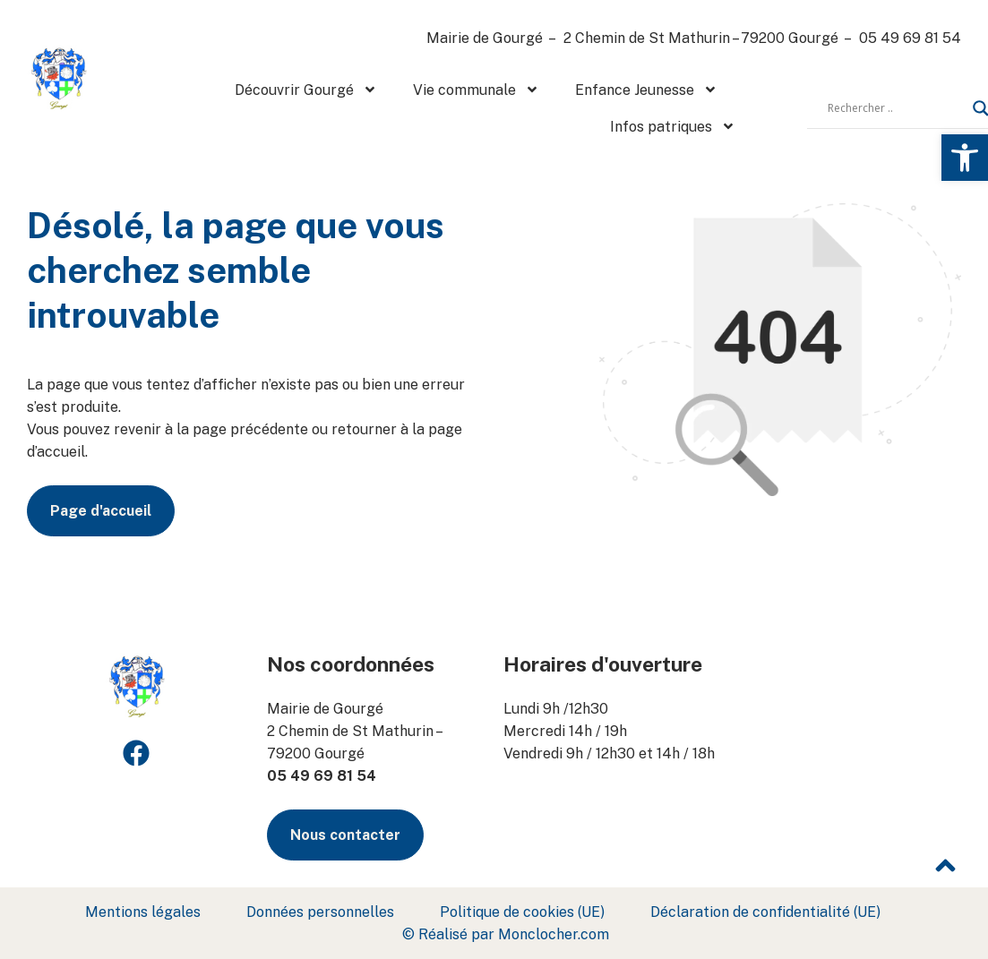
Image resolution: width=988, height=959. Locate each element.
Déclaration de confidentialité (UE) (765, 911)
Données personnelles (320, 911)
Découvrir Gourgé (306, 89)
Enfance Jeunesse (646, 89)
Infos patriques (672, 126)
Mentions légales (143, 911)
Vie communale (476, 89)
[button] (964, 157)
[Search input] (896, 108)
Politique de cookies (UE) (522, 911)
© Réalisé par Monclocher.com (505, 934)
